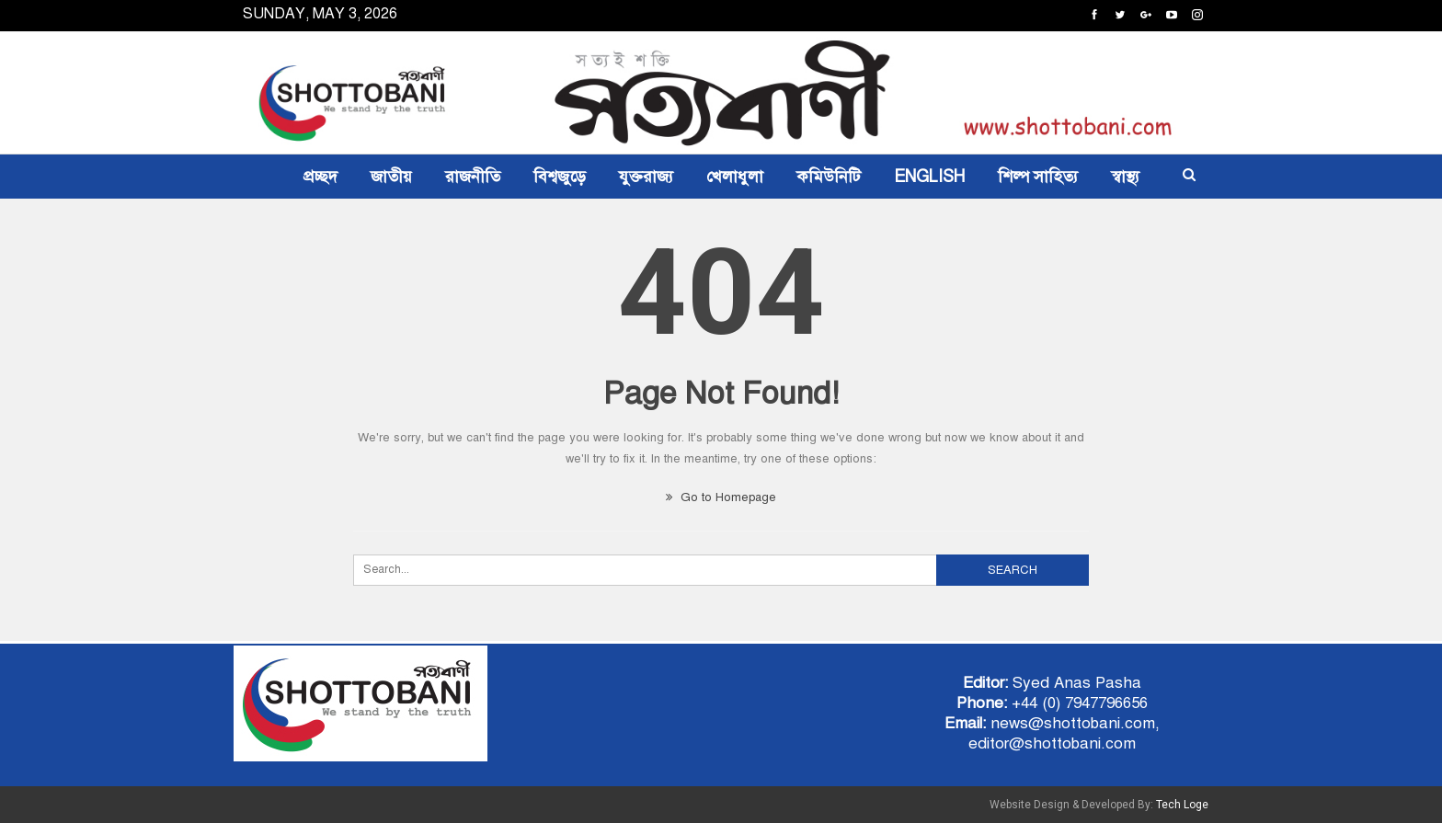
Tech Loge (1182, 804)
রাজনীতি (472, 176)
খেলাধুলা (734, 176)
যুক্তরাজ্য (646, 176)
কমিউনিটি (828, 176)
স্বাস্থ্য (1125, 176)
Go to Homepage (721, 497)
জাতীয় (391, 176)
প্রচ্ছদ (320, 176)
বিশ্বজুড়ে (559, 176)
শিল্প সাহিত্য (1038, 176)
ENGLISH (929, 176)
